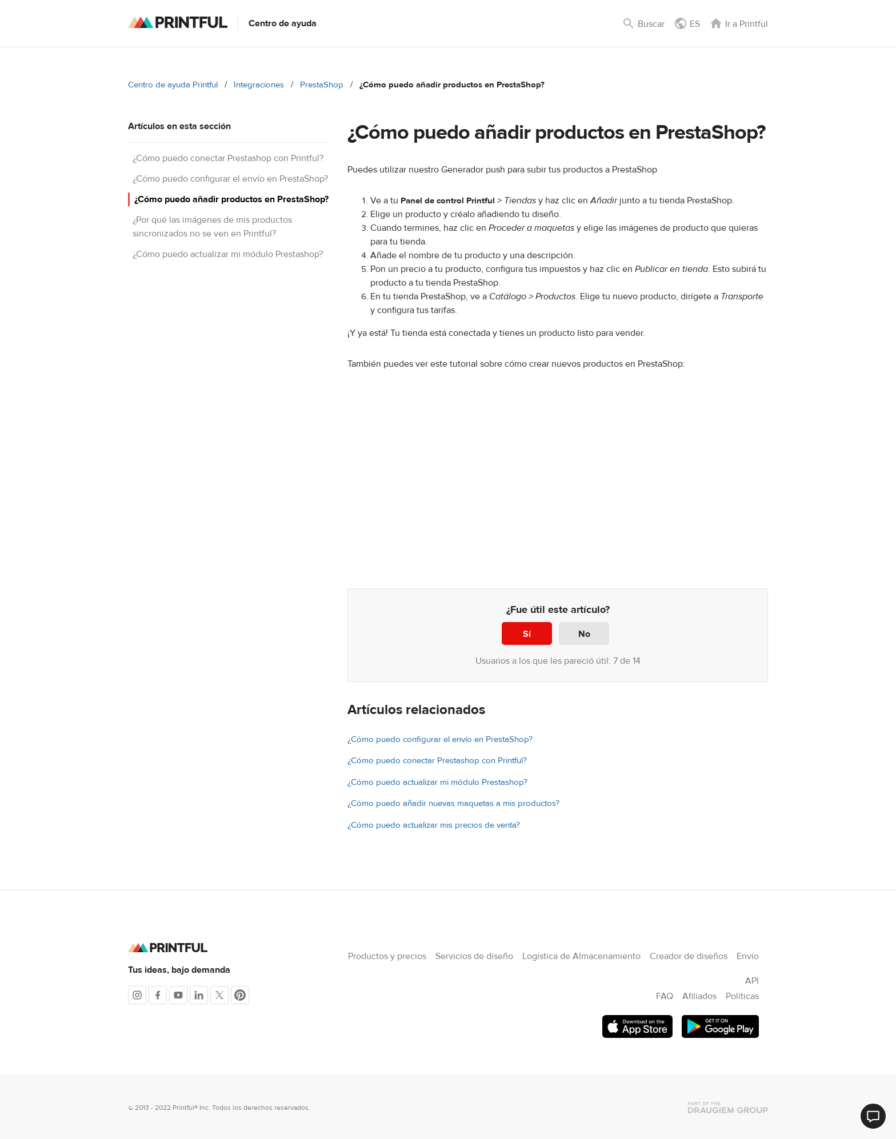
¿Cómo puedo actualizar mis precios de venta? (433, 825)
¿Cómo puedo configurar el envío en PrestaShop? (230, 179)
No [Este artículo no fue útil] (584, 634)
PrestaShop (321, 84)
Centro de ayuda (283, 23)
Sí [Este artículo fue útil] (527, 634)
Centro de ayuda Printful (173, 84)
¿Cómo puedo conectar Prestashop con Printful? (228, 158)
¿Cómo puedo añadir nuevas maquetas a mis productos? (453, 803)
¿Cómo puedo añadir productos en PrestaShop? (231, 199)
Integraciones (259, 84)
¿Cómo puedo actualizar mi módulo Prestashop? (228, 254)
